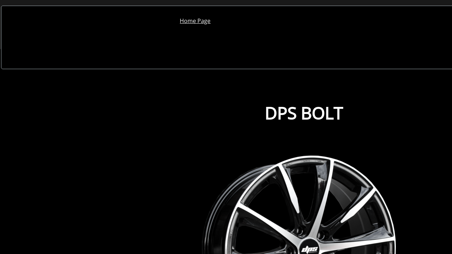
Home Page (195, 21)
